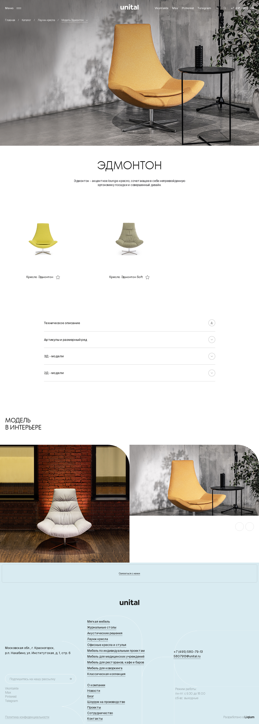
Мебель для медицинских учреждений (115, 656)
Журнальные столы (101, 627)
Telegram (11, 700)
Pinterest (11, 696)
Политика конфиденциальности (27, 717)
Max (8, 692)
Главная (10, 20)
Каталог (26, 20)
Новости (93, 690)
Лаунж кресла (97, 639)
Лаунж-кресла (46, 20)
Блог (90, 696)
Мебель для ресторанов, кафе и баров (115, 662)
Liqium (249, 717)
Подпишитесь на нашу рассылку (32, 679)
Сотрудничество (100, 713)
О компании (96, 685)
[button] (239, 526)
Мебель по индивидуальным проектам (116, 650)
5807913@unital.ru (187, 656)
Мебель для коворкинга (104, 668)
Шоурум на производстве (106, 701)
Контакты (95, 718)
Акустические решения (104, 633)
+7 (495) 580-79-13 (188, 651)
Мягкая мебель (98, 621)
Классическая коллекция (106, 674)
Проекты (94, 707)
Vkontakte (11, 688)
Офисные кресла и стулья (106, 644)
